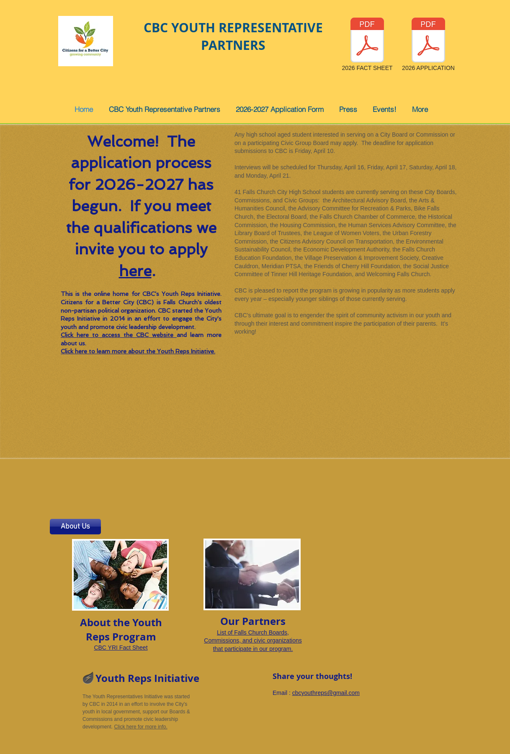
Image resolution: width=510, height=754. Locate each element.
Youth (110, 678)
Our (230, 621)
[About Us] (75, 526)
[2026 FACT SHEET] (367, 45)
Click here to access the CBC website (119, 335)
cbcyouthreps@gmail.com (326, 692)
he (123, 622)
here (135, 271)
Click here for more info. (140, 727)
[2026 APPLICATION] (428, 45)
